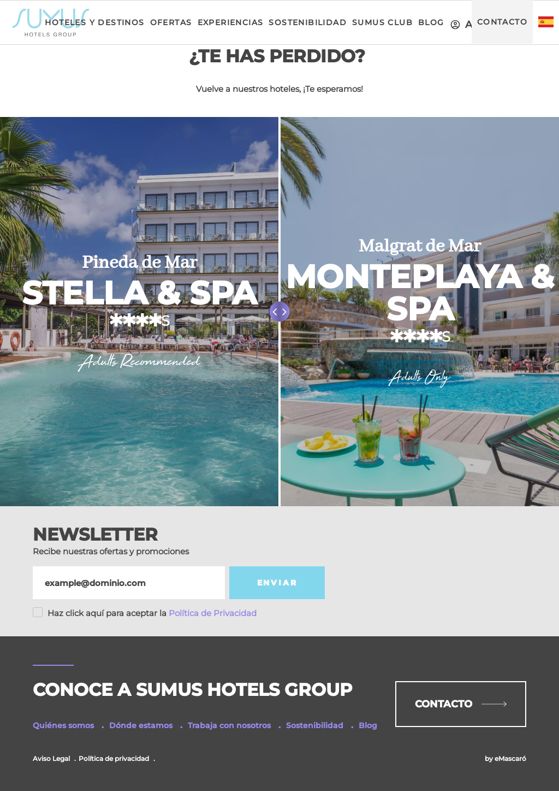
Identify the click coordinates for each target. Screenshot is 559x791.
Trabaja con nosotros (229, 725)
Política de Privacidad (152, 613)
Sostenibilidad (308, 22)
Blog (431, 22)
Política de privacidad (114, 758)
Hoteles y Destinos (94, 22)
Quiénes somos (63, 725)
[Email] (129, 582)
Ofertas (171, 22)
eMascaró (510, 758)
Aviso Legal (51, 758)
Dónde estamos (141, 725)
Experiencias (231, 22)
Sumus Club (382, 22)
